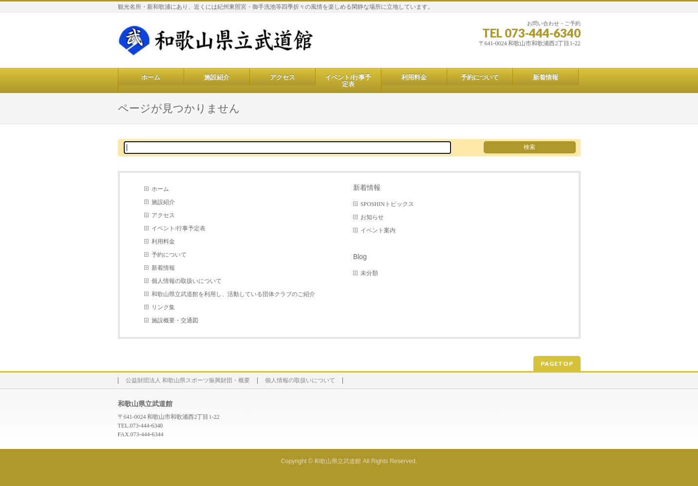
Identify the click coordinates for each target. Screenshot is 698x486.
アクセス (163, 215)
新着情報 (163, 267)
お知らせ (372, 217)
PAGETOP (557, 363)
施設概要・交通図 (174, 320)
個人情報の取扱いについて (186, 281)
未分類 (369, 273)
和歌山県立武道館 (337, 461)
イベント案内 (378, 230)
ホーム (160, 189)
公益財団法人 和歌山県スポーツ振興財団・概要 (188, 380)
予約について (169, 254)
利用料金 (163, 241)
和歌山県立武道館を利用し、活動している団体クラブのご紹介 (233, 294)
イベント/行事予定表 (178, 228)
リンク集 (163, 307)
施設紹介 (163, 202)
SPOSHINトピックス (387, 204)
